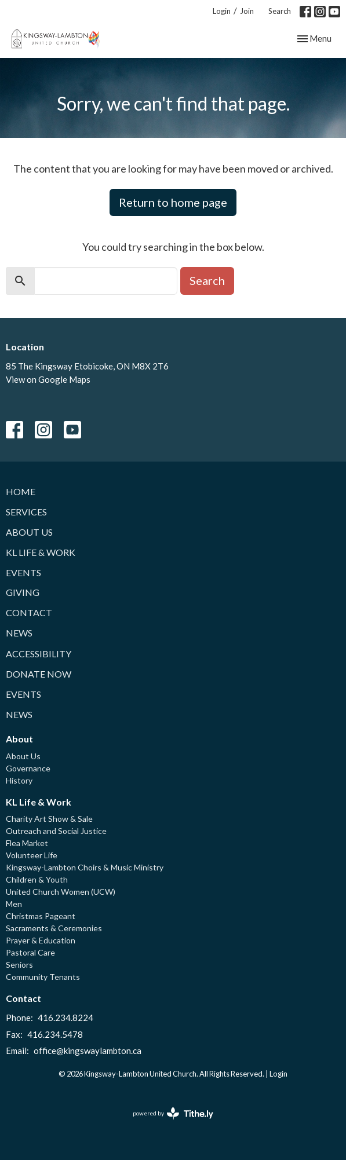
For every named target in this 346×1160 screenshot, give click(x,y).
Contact (29, 612)
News (19, 632)
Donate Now (38, 673)
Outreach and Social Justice (56, 831)
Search (279, 11)
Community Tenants (43, 977)
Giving (22, 592)
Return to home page (173, 202)
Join (247, 11)
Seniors (19, 964)
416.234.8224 (65, 1017)
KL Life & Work (40, 552)
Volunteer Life (31, 855)
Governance (28, 768)
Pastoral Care (30, 952)
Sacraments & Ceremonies (54, 928)
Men (14, 904)
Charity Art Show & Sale (49, 819)
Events (23, 572)
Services (26, 511)
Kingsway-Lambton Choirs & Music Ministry (84, 867)
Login (222, 11)
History (19, 780)
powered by (173, 1113)
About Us (29, 531)
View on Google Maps (48, 379)
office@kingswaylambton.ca (87, 1050)
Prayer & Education (40, 940)
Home (20, 491)
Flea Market (27, 843)
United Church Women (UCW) (60, 891)
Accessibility (38, 653)
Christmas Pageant (40, 916)
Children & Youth (37, 879)
